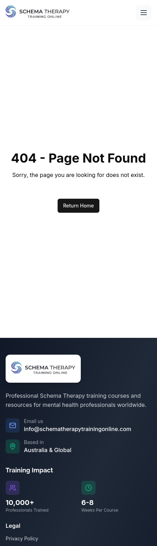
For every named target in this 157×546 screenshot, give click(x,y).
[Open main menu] (143, 12)
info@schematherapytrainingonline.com (77, 428)
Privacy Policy (22, 538)
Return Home (78, 206)
